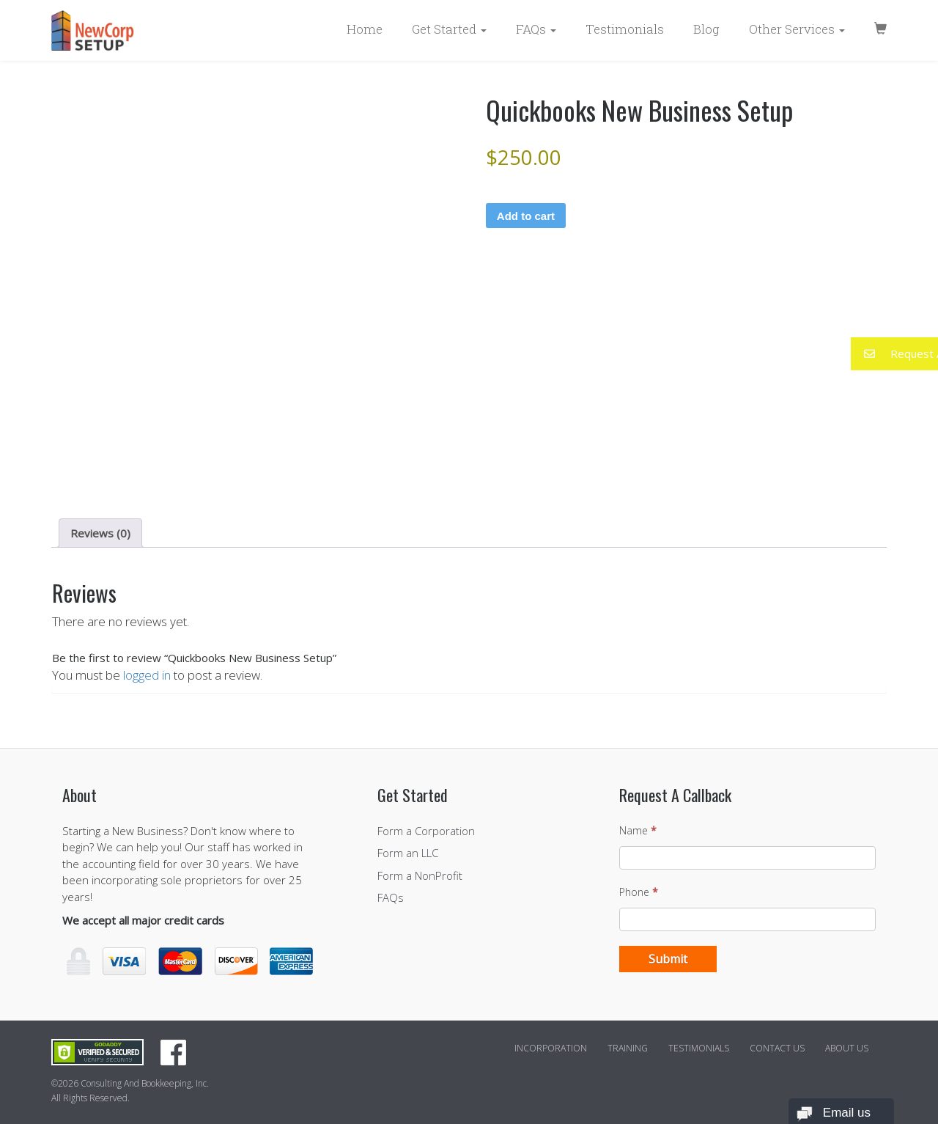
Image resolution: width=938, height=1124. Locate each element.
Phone (638, 892)
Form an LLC (407, 852)
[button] (894, 353)
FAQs (390, 897)
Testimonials (625, 29)
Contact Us (777, 1048)
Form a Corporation (426, 830)
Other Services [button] (797, 29)
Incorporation (550, 1048)
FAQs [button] (536, 29)
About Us (846, 1048)
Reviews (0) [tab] (100, 533)
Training (628, 1048)
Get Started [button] (449, 29)
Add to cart (526, 216)
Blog (706, 29)
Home (365, 29)
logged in (147, 674)
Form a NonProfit (419, 875)
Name (638, 830)
